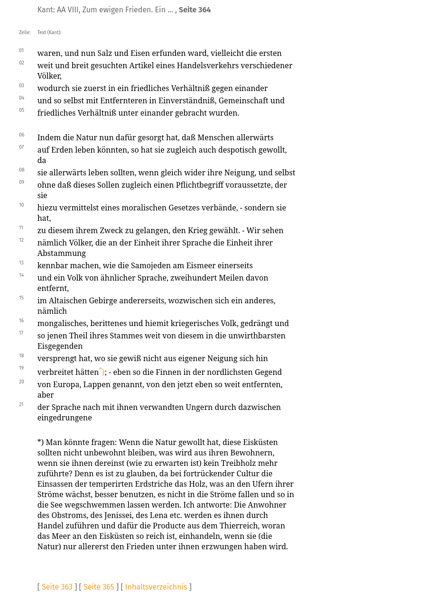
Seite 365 (99, 586)
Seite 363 (57, 586)
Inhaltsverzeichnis (156, 586)
